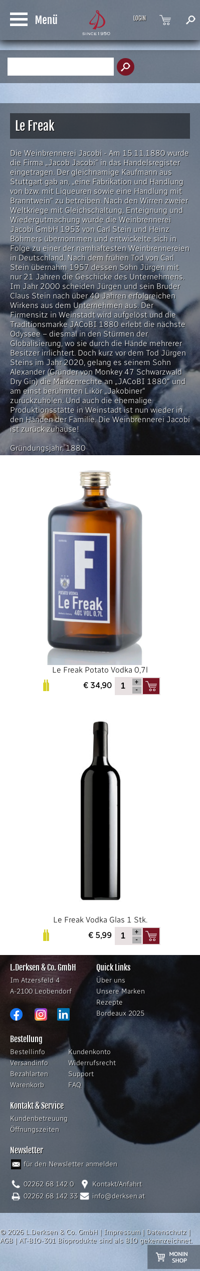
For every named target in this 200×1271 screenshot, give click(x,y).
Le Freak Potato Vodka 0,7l (100, 570)
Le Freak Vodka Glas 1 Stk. (100, 819)
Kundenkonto (89, 1052)
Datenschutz (166, 1232)
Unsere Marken (120, 991)
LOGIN (139, 18)
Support (81, 1074)
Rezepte (109, 1002)
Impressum (122, 1232)
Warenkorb (27, 1085)
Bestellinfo (27, 1052)
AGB (6, 1240)
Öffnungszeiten (34, 1129)
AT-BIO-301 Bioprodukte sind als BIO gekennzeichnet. (105, 1240)
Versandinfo (29, 1063)
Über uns (110, 980)
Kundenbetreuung (39, 1118)
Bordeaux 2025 (120, 1013)
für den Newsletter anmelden (70, 1164)
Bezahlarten (29, 1074)
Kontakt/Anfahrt (117, 1184)
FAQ (74, 1085)
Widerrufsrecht (92, 1063)
